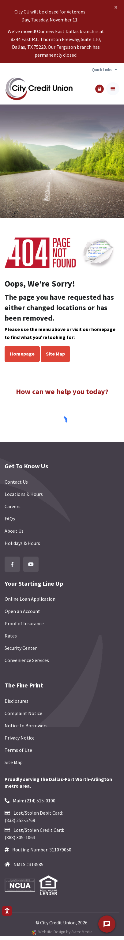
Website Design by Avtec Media (65, 931)
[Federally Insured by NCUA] (22, 885)
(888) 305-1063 (20, 837)
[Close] (116, 7)
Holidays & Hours (22, 543)
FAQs (10, 519)
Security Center (21, 648)
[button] (99, 89)
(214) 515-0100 (40, 800)
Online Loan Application (30, 599)
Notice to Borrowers (26, 725)
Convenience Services (27, 660)
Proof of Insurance (24, 623)
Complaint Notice (23, 713)
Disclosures (16, 701)
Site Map (55, 354)
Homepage (22, 354)
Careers (13, 506)
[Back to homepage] (39, 89)
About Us (14, 531)
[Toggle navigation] (112, 88)
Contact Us (16, 482)
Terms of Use (18, 750)
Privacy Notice (20, 738)
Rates (11, 636)
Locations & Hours (24, 494)
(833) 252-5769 (20, 820)
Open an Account (22, 611)
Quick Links (102, 69)
